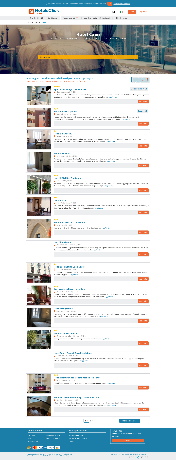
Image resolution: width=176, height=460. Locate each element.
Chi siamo (31, 435)
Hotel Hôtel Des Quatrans (67, 178)
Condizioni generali (53, 435)
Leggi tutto (112, 97)
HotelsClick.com (43, 11)
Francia (37, 22)
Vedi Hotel (143, 101)
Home (30, 22)
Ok (110, 3)
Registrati (143, 12)
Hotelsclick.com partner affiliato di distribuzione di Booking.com (104, 18)
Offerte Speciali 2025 (35, 18)
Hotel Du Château (63, 133)
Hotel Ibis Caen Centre (65, 333)
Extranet (71, 441)
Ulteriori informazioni (122, 3)
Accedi (132, 12)
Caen (44, 22)
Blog (29, 438)
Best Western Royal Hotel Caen (70, 289)
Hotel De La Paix (62, 153)
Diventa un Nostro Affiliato (78, 438)
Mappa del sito (33, 441)
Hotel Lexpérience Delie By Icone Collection (76, 397)
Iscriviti (127, 440)
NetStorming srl (138, 457)
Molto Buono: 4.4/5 (139, 89)
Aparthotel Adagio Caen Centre (70, 89)
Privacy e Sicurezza (53, 438)
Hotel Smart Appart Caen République (73, 353)
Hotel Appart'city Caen (65, 111)
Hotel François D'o (63, 308)
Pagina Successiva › (129, 421)
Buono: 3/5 (142, 111)
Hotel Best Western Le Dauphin (70, 222)
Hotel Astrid (60, 200)
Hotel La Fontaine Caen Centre (70, 266)
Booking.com (45, 57)
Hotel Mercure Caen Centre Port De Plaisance (77, 377)
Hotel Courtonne (62, 242)
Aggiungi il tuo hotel (76, 435)
